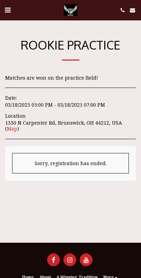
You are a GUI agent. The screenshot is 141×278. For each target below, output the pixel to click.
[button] (8, 10)
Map (12, 128)
